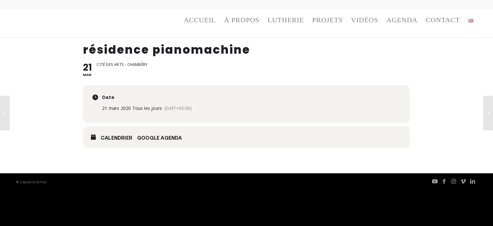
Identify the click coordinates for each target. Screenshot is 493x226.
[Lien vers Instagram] (453, 181)
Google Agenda (159, 138)
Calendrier (116, 138)
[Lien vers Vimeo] (463, 181)
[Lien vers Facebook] (444, 181)
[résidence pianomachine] (5, 113)
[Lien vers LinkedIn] (472, 181)
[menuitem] (200, 21)
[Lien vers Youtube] (435, 181)
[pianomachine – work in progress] (488, 113)
